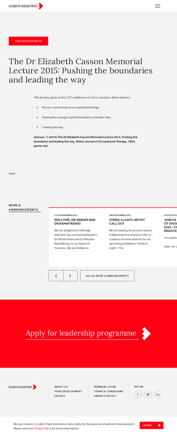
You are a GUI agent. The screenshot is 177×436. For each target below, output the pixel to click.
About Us (61, 386)
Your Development (68, 391)
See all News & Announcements (107, 275)
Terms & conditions (108, 391)
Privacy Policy (42, 428)
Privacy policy (105, 395)
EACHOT (59, 395)
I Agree (147, 425)
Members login (105, 386)
